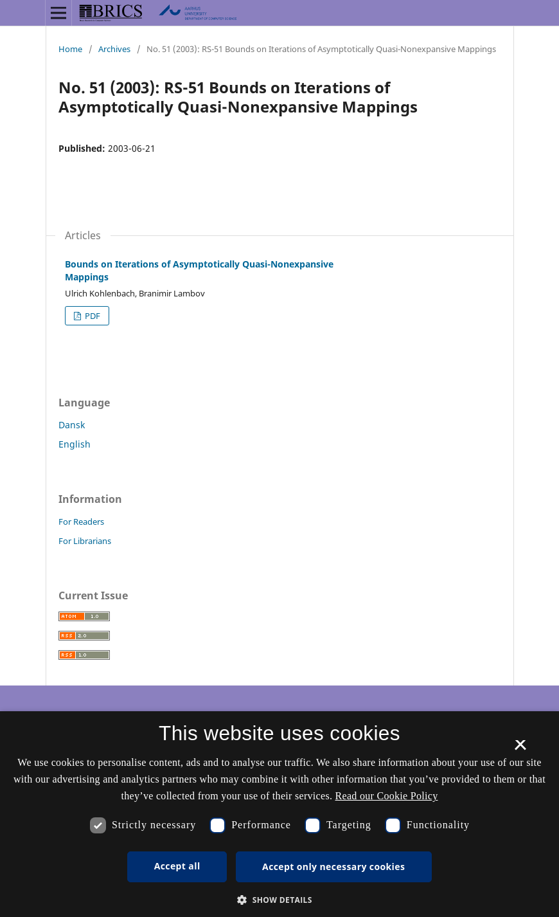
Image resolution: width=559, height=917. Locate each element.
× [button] (520, 749)
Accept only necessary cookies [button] (333, 866)
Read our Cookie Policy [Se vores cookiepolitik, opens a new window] (386, 795)
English (74, 444)
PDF (91, 316)
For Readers (81, 521)
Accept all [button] (177, 866)
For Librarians (84, 541)
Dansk (71, 425)
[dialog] (279, 814)
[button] (279, 900)
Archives (114, 49)
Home (70, 49)
